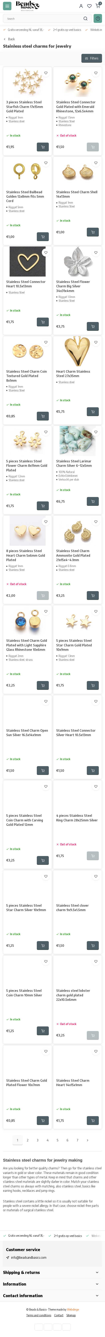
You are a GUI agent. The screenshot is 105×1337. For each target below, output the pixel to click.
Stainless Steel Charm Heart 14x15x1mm (72, 1082)
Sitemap (71, 1315)
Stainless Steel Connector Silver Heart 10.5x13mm (76, 732)
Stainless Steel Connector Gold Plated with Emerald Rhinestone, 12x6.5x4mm (76, 106)
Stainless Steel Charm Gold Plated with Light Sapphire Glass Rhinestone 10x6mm (26, 645)
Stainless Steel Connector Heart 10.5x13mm (26, 284)
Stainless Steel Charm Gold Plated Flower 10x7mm (26, 1082)
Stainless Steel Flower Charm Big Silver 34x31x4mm (73, 286)
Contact (58, 1315)
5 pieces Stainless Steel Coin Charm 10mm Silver (24, 993)
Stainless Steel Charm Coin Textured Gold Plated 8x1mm (26, 375)
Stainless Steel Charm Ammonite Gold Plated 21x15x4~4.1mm (73, 555)
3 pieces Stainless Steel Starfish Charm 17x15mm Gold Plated (24, 106)
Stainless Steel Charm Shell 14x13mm (76, 194)
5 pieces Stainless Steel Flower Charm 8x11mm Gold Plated (26, 465)
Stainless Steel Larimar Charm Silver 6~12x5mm (74, 463)
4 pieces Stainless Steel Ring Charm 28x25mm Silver (77, 818)
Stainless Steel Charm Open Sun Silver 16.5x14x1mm (27, 732)
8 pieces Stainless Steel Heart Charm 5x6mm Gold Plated (25, 555)
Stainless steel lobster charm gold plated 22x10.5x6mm (73, 995)
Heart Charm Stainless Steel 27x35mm (73, 373)
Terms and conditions (38, 1315)
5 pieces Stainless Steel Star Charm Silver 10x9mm (26, 907)
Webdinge (73, 1309)
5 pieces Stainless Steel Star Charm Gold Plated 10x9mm (74, 645)
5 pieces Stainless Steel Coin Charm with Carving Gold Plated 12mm (24, 820)
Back (9, 39)
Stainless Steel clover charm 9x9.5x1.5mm (72, 907)
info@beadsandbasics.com (28, 1258)
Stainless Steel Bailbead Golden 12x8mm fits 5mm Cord (25, 196)
